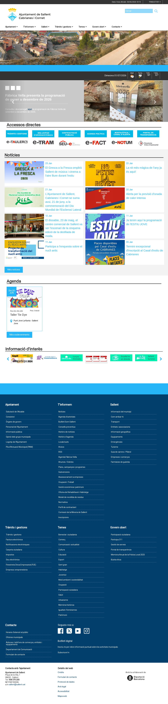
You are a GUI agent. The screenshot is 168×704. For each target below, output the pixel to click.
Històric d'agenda (66, 437)
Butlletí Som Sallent (67, 422)
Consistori (10, 417)
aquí (30, 109)
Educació (62, 555)
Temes (83, 27)
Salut (60, 595)
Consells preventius (66, 427)
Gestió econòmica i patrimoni (71, 487)
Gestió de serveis (118, 544)
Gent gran (62, 565)
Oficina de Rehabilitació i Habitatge (73, 492)
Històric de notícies (66, 432)
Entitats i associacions (120, 427)
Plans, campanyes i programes (71, 467)
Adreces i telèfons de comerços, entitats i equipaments (24, 643)
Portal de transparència (121, 550)
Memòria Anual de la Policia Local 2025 (128, 555)
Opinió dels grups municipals (18, 437)
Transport (115, 422)
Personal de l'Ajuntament (17, 427)
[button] (12, 101)
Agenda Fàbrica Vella (67, 457)
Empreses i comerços (120, 457)
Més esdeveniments (19, 334)
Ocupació (62, 585)
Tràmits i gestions (64, 27)
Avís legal (62, 687)
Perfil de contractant (67, 507)
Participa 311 (116, 539)
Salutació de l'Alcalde (15, 412)
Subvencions (64, 472)
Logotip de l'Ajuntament (16, 442)
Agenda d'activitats (66, 417)
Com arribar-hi (117, 417)
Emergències (116, 442)
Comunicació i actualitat (68, 544)
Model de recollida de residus (71, 497)
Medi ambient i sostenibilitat (70, 580)
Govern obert (99, 27)
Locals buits (63, 442)
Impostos (10, 555)
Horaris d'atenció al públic (17, 632)
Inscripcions (63, 517)
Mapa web (62, 696)
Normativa (63, 502)
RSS (60, 452)
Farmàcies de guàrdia (120, 462)
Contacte (117, 27)
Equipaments (117, 437)
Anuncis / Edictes (66, 462)
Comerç (61, 539)
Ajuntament (11, 27)
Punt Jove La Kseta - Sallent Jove (26, 322)
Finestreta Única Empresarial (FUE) (21, 565)
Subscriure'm (63, 652)
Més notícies (13, 269)
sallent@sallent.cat (17, 684)
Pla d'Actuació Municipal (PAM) (19, 447)
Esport (61, 560)
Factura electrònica (14, 539)
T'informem (29, 27)
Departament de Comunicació (19, 649)
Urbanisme (63, 600)
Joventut (62, 575)
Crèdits (61, 672)
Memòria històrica (66, 605)
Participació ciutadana (68, 590)
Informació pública (14, 432)
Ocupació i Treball (66, 482)
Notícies (61, 412)
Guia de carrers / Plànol (121, 452)
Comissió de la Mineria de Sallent (72, 512)
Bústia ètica (116, 560)
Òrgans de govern (13, 422)
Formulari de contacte (15, 654)
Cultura (61, 550)
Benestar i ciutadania (67, 535)
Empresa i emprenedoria (16, 570)
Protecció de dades (66, 682)
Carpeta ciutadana (14, 550)
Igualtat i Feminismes (67, 610)
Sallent (45, 27)
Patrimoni (62, 615)
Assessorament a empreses (70, 477)
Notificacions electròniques (17, 544)
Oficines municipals (14, 637)
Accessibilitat (63, 691)
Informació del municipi (121, 412)
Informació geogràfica (120, 432)
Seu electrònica (12, 560)
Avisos (61, 447)
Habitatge (62, 570)
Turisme (114, 447)
